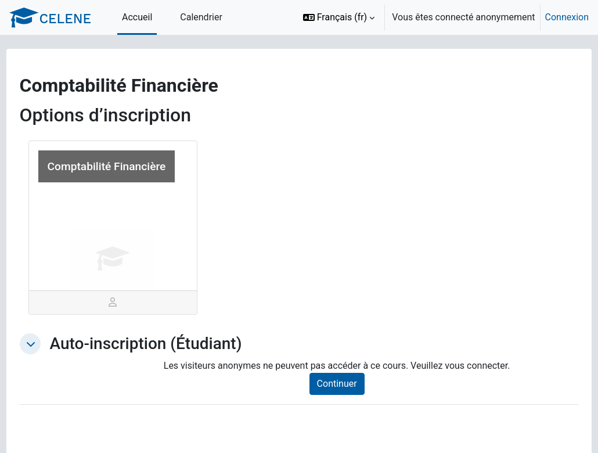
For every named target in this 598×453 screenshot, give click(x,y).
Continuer (347, 383)
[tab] (127, 302)
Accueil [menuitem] (137, 17)
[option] (442, 17)
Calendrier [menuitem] (201, 17)
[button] (339, 17)
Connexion (567, 17)
